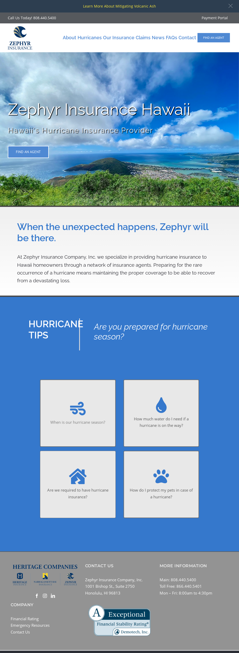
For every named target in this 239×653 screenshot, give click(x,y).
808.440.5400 (44, 17)
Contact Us (20, 632)
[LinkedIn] (53, 596)
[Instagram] (45, 596)
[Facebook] (37, 596)
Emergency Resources (30, 625)
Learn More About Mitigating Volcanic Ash (119, 6)
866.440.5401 (189, 586)
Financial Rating (25, 618)
